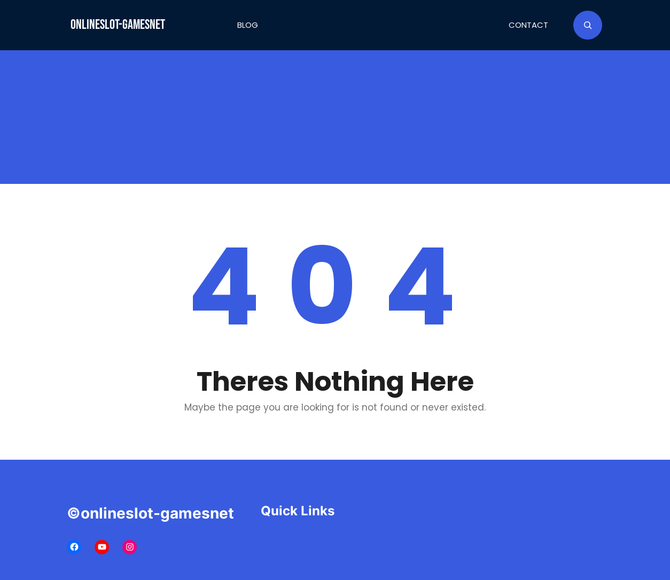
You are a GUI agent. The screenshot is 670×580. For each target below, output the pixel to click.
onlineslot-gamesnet (118, 25)
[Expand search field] (587, 25)
